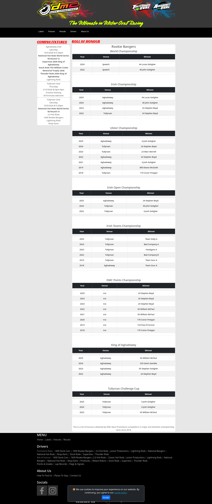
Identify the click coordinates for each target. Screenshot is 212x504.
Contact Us (75, 475)
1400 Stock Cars (62, 450)
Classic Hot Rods (116, 457)
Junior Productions (120, 450)
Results (62, 31)
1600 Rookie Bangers (82, 450)
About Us (85, 31)
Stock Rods (75, 454)
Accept (106, 497)
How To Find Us (44, 475)
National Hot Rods (46, 454)
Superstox (88, 454)
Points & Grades (45, 464)
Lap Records (61, 464)
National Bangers (156, 450)
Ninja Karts (62, 454)
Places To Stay (61, 475)
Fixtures (51, 31)
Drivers (73, 31)
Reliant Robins (99, 460)
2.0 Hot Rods (102, 450)
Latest (41, 31)
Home (40, 439)
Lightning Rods (138, 450)
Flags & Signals (76, 464)
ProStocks (85, 460)
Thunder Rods (102, 454)
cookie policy (120, 492)
